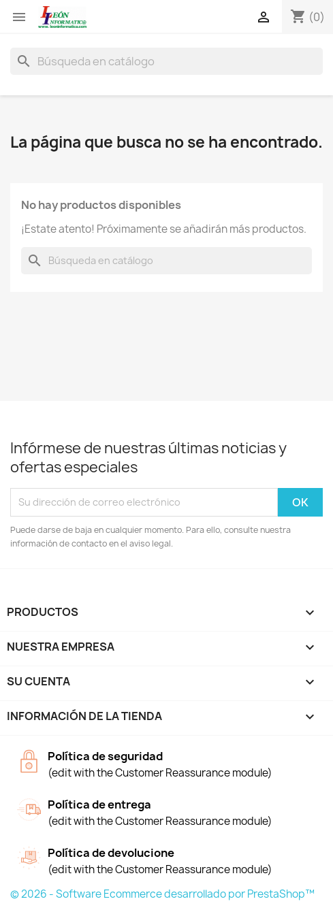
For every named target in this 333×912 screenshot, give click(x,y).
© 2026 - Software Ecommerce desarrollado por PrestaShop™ (162, 894)
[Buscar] (166, 61)
